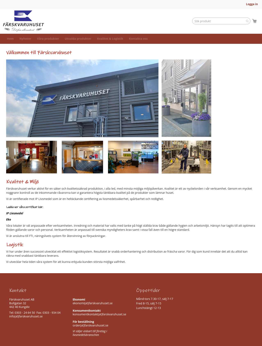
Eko (8, 223)
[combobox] (221, 23)
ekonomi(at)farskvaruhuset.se (92, 303)
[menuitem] (10, 43)
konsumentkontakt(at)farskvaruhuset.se (99, 314)
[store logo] (23, 23)
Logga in (252, 4)
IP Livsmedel (14, 217)
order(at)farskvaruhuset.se (90, 325)
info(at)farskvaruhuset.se (26, 316)
